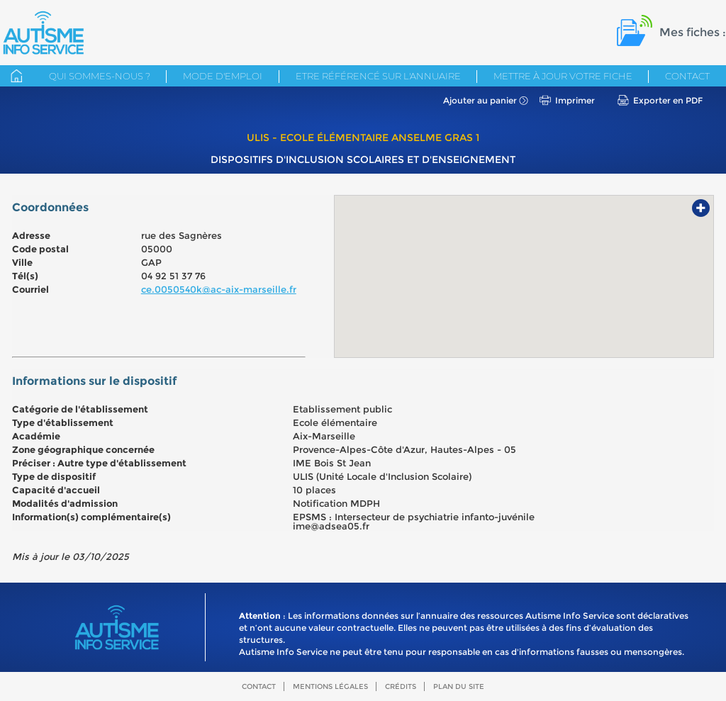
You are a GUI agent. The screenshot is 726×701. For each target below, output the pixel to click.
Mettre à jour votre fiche (562, 76)
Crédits (400, 686)
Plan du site (458, 686)
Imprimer (575, 100)
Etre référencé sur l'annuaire (378, 76)
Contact (687, 76)
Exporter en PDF (668, 100)
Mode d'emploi (222, 76)
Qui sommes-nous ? (99, 76)
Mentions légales (330, 686)
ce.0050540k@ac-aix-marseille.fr (218, 289)
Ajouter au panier (480, 100)
